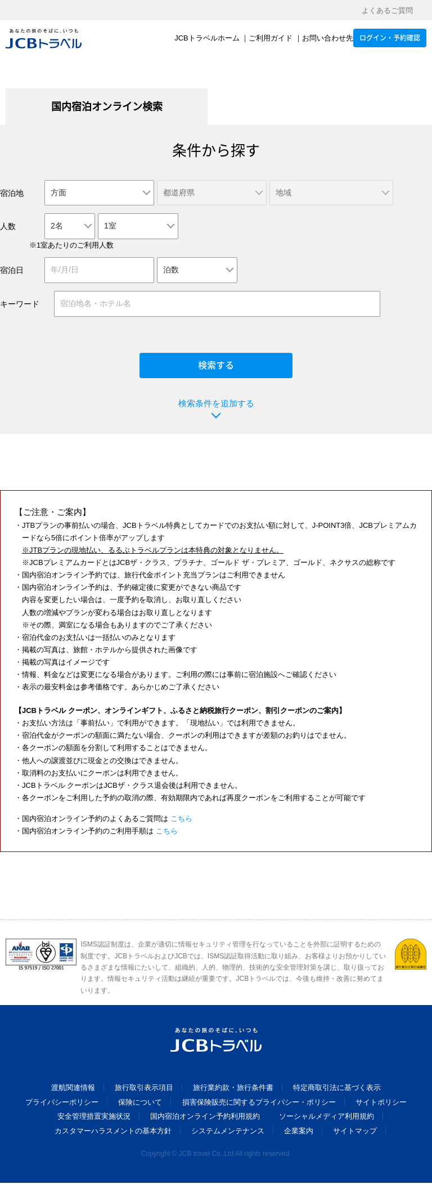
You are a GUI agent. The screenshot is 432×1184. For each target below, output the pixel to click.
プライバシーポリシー (61, 1103)
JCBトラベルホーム (207, 38)
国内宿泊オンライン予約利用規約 (205, 1118)
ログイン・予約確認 (389, 38)
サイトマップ (355, 1132)
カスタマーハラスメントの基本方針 (113, 1132)
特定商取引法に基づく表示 (337, 1089)
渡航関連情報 (73, 1089)
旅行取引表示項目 (144, 1089)
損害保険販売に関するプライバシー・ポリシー (259, 1103)
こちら (181, 819)
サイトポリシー (381, 1103)
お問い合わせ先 (327, 38)
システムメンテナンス (227, 1132)
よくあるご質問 (387, 10)
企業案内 (298, 1132)
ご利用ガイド (270, 38)
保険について (140, 1103)
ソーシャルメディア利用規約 (326, 1118)
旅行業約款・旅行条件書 (233, 1089)
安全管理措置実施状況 (93, 1118)
